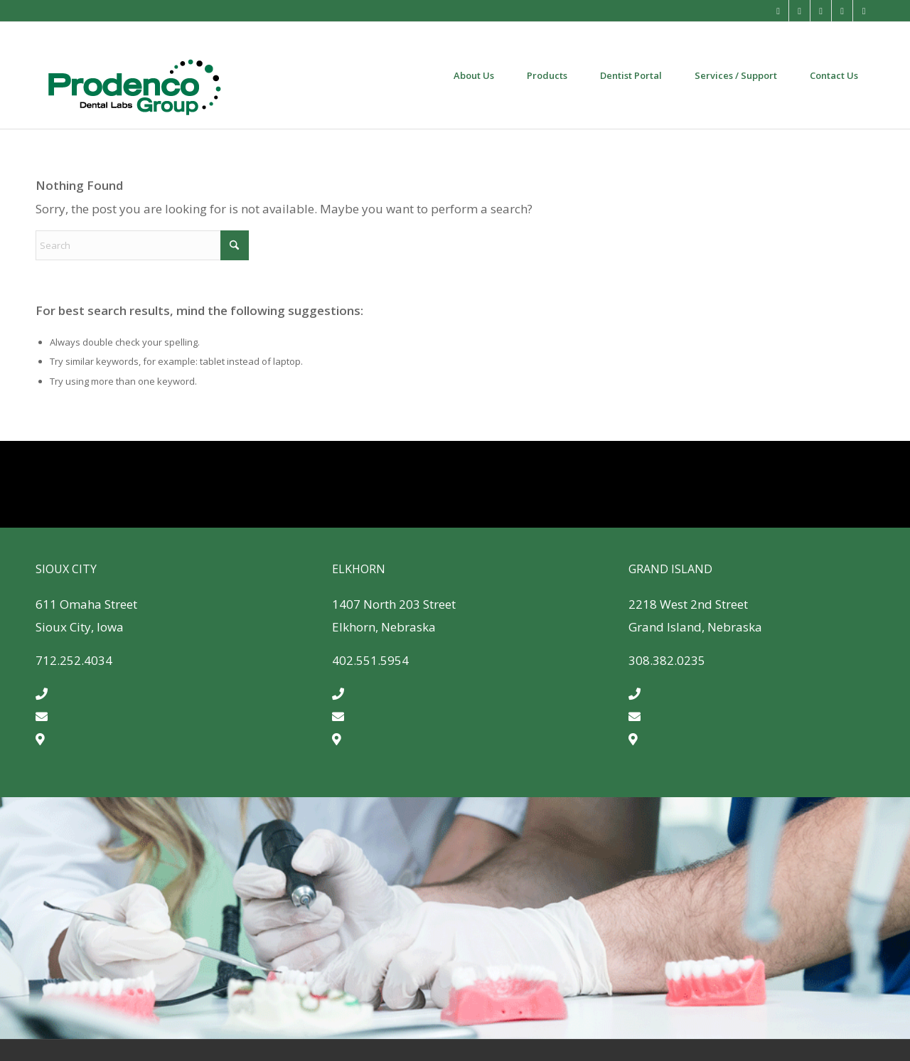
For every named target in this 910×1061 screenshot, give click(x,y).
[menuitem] (473, 75)
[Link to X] (842, 10)
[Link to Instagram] (820, 10)
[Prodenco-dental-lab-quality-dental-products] (134, 75)
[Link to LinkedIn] (863, 10)
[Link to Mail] (778, 10)
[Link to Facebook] (799, 10)
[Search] (142, 245)
